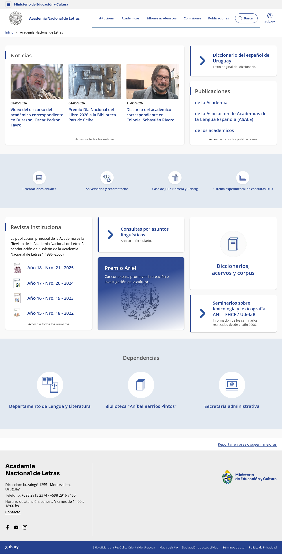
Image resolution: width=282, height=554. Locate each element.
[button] (8, 4)
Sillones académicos (162, 18)
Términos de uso (234, 547)
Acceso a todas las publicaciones (233, 139)
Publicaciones (218, 18)
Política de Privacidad (263, 547)
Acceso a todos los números (48, 324)
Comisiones (192, 18)
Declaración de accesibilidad (200, 547)
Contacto (12, 512)
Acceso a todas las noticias (95, 139)
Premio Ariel (120, 267)
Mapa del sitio (169, 547)
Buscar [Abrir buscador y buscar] (246, 19)
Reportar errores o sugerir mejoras (247, 444)
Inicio (9, 32)
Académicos (130, 18)
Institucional (105, 18)
